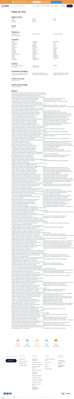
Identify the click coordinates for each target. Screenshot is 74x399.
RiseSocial (34, 45)
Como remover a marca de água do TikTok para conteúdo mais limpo (26, 177)
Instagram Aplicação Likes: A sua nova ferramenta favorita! (55, 238)
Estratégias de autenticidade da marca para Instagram (54, 156)
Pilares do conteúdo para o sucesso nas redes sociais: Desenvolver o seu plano (28, 220)
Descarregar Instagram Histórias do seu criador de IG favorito (24, 217)
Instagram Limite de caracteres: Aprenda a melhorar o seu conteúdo (26, 234)
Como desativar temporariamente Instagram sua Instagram (24, 148)
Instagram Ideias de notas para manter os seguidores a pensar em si (57, 170)
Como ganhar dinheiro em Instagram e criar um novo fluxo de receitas (26, 275)
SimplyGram (14, 44)
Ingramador (34, 41)
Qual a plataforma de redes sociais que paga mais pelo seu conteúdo (57, 144)
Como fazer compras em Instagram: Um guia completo (54, 105)
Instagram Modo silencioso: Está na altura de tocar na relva (55, 167)
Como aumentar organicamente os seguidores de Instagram (24, 120)
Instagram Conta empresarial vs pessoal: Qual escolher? (23, 157)
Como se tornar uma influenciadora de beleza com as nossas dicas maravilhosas (28, 92)
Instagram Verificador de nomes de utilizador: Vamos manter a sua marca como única (29, 163)
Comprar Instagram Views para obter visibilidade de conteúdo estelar (26, 294)
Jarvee (13, 48)
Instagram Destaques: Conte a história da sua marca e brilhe (55, 285)
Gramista (34, 44)
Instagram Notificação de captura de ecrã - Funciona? (54, 308)
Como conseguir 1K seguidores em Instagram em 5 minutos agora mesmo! (27, 236)
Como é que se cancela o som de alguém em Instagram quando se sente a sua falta (29, 207)
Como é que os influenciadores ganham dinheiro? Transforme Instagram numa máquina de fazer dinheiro (33, 268)
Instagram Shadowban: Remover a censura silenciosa (54, 283)
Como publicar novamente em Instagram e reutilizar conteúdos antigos (27, 267)
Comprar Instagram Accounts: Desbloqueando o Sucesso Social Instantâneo (27, 281)
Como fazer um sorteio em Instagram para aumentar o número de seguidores (28, 229)
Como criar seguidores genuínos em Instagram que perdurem (25, 117)
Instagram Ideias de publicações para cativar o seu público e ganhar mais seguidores (29, 253)
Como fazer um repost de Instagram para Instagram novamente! (56, 155)
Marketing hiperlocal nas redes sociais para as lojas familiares (55, 160)
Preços (13, 27)
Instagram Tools (22, 363)
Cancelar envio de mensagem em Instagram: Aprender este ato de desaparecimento (29, 159)
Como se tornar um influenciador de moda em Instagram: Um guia (25, 189)
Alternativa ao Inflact (36, 382)
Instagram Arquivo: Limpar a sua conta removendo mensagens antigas (26, 242)
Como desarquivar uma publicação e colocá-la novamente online (56, 200)
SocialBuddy (35, 58)
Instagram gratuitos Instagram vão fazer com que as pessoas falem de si (27, 178)
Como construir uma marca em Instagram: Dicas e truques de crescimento (27, 108)
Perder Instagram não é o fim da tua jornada (21, 328)
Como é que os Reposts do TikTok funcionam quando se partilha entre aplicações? (29, 103)
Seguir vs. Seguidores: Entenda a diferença (52, 110)
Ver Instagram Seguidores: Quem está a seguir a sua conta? (24, 228)
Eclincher (13, 58)
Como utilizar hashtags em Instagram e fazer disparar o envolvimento (57, 293)
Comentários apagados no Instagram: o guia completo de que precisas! (27, 102)
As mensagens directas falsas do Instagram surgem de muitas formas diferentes (28, 239)
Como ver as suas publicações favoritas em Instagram (23, 202)
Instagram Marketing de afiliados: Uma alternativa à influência (24, 282)
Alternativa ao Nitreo (36, 362)
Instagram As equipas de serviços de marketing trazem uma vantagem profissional (29, 250)
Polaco (54, 20)
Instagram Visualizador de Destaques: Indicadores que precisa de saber (26, 174)
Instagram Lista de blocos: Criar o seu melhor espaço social (24, 200)
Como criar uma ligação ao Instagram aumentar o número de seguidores (58, 145)
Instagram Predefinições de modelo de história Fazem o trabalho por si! (58, 272)
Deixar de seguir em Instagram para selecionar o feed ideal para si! (57, 256)
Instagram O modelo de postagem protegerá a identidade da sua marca (58, 245)
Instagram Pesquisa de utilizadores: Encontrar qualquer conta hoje (25, 113)
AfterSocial (14, 52)
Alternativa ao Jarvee (36, 377)
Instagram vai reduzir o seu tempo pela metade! (22, 297)
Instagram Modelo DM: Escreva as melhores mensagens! (23, 243)
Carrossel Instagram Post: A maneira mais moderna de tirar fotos (25, 308)
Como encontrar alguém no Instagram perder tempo (23, 211)
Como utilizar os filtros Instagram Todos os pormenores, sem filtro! (57, 242)
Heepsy (34, 56)
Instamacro (34, 52)
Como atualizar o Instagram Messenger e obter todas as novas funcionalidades (28, 326)
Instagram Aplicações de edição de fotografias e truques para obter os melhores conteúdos (31, 232)
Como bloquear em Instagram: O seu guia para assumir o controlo (25, 289)
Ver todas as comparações (35, 388)
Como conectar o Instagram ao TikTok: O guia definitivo (23, 116)
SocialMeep (14, 51)
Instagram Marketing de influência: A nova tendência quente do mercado (58, 282)
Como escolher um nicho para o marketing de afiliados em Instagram (57, 191)
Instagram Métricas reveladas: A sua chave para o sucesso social (25, 286)
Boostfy (54, 49)
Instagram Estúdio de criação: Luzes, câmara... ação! (54, 324)
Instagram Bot (22, 359)
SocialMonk (34, 42)
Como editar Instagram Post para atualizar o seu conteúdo (24, 260)
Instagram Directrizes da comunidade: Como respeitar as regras (25, 209)
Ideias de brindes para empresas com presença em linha (54, 112)
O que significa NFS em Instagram (50, 148)
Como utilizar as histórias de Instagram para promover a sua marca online (58, 211)
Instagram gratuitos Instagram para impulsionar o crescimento (56, 174)
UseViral (13, 55)
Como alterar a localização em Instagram (51, 146)
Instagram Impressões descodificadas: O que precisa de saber (56, 322)
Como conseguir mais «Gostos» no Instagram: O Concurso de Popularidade (27, 278)
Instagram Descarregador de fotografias (20, 73)
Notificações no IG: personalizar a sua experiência (22, 187)
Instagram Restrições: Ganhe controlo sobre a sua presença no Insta (57, 184)
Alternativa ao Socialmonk (35, 373)
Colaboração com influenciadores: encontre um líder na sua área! (25, 110)
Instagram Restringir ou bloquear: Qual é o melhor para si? (55, 198)
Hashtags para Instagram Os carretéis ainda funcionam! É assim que (26, 175)
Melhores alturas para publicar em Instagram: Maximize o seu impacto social (27, 274)
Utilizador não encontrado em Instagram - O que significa (24, 173)
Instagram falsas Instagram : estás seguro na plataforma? (23, 303)
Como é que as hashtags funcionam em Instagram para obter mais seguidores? (28, 137)
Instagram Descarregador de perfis (19, 74)
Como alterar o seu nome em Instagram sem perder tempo (24, 206)
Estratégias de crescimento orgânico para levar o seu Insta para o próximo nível (28, 261)
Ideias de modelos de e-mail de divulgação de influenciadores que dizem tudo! (28, 97)
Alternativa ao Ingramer (37, 364)
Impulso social (15, 42)
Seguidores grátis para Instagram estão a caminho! (22, 144)
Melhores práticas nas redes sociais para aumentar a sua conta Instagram (27, 105)
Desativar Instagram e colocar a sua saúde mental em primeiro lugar (26, 272)
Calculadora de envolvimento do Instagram (61, 362)
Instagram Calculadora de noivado (60, 74)
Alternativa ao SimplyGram (35, 360)
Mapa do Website (50, 397)
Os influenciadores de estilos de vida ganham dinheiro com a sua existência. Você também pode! (32, 182)
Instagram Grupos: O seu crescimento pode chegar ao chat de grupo (26, 112)
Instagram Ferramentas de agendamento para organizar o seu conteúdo (58, 270)
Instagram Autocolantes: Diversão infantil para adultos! (54, 318)
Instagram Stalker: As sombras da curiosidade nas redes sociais (25, 170)
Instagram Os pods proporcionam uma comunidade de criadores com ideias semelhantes (30, 312)
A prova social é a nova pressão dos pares (20, 256)
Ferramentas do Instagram (61, 366)
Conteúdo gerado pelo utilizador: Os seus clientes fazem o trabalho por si (58, 319)
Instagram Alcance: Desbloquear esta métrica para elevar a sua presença (27, 293)
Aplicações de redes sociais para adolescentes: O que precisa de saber (58, 178)
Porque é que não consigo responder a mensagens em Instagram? (57, 325)
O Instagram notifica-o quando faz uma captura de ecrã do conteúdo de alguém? (29, 315)
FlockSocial (55, 56)
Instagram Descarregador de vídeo (39, 73)
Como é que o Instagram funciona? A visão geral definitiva (55, 192)
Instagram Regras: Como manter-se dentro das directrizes (24, 101)
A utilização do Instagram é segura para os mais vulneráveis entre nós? (26, 128)
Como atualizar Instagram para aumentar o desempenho (23, 138)
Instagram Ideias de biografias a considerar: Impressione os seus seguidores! (28, 257)
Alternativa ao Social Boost (36, 385)
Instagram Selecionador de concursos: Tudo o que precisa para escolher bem (28, 225)
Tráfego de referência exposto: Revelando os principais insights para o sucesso (28, 292)
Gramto (13, 41)
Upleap (54, 51)
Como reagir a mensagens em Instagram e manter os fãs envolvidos (26, 304)
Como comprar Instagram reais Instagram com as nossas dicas (25, 301)
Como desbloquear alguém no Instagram (20, 141)
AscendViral (55, 55)
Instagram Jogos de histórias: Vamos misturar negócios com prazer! (26, 314)
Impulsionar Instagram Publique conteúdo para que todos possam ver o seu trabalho (29, 288)
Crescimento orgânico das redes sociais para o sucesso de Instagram (57, 199)
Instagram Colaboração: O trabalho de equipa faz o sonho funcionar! (26, 231)
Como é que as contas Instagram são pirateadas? (22, 195)
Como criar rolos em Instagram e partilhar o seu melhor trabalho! (56, 246)
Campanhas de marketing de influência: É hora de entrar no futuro (25, 115)
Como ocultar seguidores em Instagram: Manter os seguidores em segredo (27, 265)
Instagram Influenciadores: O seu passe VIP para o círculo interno (25, 290)
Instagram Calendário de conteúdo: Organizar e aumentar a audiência (26, 227)
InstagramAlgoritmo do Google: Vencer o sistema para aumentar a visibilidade (28, 310)
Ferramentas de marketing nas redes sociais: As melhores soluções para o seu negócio (30, 221)
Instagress (14, 49)
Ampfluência (56, 58)
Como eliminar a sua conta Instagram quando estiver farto (55, 314)
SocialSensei (14, 47)
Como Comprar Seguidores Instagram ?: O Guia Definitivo (55, 120)
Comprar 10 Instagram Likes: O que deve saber (52, 299)
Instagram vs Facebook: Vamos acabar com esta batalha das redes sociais (27, 325)
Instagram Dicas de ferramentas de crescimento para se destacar (56, 169)
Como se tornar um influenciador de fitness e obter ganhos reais (25, 185)
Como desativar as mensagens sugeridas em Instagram (23, 149)
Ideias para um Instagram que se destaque (20, 162)
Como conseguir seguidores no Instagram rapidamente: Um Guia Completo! (28, 109)
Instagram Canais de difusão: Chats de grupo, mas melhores (55, 175)
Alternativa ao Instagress (37, 379)
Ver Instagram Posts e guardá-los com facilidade (53, 227)
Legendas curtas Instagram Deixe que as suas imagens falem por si (56, 138)
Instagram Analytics (23, 365)
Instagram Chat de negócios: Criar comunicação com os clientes (25, 235)
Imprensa (55, 65)
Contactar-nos (35, 65)
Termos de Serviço (31, 397)
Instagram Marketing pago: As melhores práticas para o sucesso (56, 116)
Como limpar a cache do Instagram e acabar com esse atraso (55, 196)
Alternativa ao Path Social (36, 367)
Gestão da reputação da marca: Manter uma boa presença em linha (57, 113)
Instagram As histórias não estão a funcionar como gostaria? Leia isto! (26, 322)
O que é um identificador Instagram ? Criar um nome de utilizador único (58, 206)
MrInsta (13, 56)
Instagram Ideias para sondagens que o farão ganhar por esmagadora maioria (28, 139)
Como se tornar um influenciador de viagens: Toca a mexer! (24, 324)
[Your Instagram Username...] (19, 6)
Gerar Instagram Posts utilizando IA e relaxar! (52, 189)
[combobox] (3, 398)
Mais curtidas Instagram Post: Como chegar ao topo (22, 155)
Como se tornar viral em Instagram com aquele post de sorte (24, 213)
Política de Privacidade (16, 86)
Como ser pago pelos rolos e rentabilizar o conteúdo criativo (24, 246)
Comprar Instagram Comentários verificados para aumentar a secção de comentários (29, 126)
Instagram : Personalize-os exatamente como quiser (22, 247)
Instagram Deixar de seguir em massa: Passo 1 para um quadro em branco (27, 193)
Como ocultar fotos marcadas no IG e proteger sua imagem (24, 121)
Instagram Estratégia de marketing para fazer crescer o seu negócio (26, 180)
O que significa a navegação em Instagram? (52, 124)
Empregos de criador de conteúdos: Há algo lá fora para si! (24, 151)
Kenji (54, 44)
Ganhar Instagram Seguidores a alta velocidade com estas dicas (25, 279)
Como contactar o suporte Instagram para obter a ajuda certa (56, 203)
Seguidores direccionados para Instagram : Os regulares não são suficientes (27, 307)
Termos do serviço (15, 80)
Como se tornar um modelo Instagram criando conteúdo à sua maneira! (58, 171)
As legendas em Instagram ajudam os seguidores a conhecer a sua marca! (27, 270)
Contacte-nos (48, 362)
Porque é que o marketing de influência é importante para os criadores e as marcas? (29, 133)
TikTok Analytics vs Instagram (49, 135)
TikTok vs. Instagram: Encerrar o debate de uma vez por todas (24, 276)
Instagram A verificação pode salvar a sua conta (52, 294)
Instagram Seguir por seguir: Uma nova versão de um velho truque (25, 199)
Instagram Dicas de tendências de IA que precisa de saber (24, 203)
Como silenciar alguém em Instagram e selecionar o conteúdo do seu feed (27, 321)
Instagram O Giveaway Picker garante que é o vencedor (23, 160)
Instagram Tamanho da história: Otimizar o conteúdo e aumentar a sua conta (27, 214)
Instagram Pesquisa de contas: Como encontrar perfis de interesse (57, 185)
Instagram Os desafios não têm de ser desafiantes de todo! (24, 123)
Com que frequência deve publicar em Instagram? (22, 224)
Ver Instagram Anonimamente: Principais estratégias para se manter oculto (58, 247)
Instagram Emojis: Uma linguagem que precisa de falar (54, 234)
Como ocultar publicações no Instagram (51, 173)
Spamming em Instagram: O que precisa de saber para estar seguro (57, 134)
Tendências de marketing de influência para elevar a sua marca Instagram (58, 180)
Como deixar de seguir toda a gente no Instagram (22, 156)
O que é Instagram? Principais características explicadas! (23, 169)
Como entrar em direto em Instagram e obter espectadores (55, 131)
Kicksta (13, 45)
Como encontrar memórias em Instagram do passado (54, 98)
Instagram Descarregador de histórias (61, 73)
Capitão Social (35, 54)
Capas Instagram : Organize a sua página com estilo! (22, 283)
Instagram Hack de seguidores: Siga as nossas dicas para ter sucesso (57, 296)
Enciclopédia (14, 67)
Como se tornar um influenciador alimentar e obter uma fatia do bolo (26, 184)
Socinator (55, 52)
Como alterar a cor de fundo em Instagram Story (22, 216)
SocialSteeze (56, 41)
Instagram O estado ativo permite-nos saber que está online (24, 318)
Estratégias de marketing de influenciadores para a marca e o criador (57, 115)
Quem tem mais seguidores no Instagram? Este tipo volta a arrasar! (57, 151)
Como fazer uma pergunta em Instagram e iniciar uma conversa (56, 142)
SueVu (54, 45)
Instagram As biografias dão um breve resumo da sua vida (24, 264)
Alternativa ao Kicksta (36, 375)
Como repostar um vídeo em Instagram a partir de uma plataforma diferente (28, 218)
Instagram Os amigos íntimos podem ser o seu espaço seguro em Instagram (27, 252)
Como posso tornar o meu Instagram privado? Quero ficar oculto (25, 124)
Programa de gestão (16, 54)
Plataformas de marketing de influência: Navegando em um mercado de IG (58, 106)
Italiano (13, 20)
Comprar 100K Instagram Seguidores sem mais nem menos (24, 299)
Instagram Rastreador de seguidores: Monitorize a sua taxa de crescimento (27, 188)
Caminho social (35, 59)
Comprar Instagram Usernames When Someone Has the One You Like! (26, 95)
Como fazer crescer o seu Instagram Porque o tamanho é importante (26, 300)
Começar (69, 6)
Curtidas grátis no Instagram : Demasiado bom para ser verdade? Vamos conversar (29, 166)
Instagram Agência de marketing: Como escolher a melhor (55, 117)
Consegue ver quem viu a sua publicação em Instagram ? (54, 216)
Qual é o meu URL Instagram (17, 198)
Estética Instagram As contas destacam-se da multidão (54, 289)
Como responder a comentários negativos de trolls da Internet (25, 99)
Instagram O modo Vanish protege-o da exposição (53, 264)
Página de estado (36, 67)
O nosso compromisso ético (18, 65)
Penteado (55, 48)
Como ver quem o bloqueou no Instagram (51, 193)
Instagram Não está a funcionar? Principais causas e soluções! (24, 167)
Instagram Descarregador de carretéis (40, 74)
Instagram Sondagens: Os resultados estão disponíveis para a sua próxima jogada (29, 130)
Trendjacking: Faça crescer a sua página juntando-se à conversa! (56, 119)
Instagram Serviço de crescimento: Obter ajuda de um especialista (26, 254)
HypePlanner (35, 49)
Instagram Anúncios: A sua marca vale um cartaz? (53, 301)
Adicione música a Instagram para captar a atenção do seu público (26, 311)
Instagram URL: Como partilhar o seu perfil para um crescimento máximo (27, 238)
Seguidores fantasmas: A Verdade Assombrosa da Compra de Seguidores (58, 303)
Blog (46, 364)
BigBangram (35, 47)
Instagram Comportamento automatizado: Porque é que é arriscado (26, 317)
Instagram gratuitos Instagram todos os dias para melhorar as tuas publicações (28, 127)
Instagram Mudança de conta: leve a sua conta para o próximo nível (26, 263)
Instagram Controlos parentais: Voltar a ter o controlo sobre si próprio (26, 131)
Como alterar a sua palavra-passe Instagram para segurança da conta (26, 196)
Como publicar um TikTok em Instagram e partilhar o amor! (24, 181)
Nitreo (54, 42)
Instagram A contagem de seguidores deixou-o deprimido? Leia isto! (26, 296)
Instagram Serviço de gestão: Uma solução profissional (23, 106)
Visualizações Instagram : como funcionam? (52, 99)
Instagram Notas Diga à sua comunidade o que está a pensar (55, 317)
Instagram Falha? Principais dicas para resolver (52, 263)
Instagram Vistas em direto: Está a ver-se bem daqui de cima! (24, 145)
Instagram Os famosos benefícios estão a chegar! (53, 271)
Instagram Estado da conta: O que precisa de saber (22, 271)
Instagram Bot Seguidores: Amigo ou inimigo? (52, 300)
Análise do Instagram (16, 35)
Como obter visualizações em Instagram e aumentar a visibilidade (56, 181)
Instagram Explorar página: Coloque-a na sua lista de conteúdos (25, 98)
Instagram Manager (23, 361)
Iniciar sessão (63, 6)
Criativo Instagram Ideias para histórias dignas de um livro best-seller (57, 304)
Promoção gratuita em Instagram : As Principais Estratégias (55, 101)
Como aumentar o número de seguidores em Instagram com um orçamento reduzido (30, 210)
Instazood (55, 47)
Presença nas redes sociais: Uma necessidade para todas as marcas (26, 135)
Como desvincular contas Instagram (50, 153)
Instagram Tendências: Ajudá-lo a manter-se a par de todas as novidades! (27, 119)
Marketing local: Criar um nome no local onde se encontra (55, 121)
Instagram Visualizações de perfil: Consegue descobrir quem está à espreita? (28, 152)
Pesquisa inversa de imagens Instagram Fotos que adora (23, 192)
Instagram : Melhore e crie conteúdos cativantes (53, 290)
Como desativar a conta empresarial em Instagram (53, 217)
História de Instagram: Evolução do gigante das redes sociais (24, 164)
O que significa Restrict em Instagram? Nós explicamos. (54, 328)
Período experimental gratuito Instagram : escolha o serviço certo (57, 195)
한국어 (33, 20)
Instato (33, 48)
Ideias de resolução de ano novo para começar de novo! (23, 306)
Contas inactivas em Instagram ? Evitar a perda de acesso (55, 177)
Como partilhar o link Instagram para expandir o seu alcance (24, 171)
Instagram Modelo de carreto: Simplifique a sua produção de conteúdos (27, 245)
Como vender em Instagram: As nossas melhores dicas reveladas (56, 275)
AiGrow (34, 55)
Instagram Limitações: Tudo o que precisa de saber (53, 149)
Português (14, 21)
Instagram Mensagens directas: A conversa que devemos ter (55, 254)
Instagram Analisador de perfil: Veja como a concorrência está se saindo (58, 141)
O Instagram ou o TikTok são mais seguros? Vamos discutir (24, 146)
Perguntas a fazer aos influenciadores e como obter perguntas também (26, 134)
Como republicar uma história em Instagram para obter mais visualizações (58, 235)
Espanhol (34, 21)
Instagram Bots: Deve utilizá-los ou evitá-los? (21, 249)
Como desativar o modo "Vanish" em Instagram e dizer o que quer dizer (27, 153)
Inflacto (54, 54)
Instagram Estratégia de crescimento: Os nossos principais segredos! (57, 297)
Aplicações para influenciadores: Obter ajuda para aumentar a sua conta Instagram (29, 94)
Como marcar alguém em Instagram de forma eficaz (54, 202)
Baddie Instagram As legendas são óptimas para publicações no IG (57, 123)
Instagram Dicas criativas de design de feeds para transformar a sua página (27, 191)
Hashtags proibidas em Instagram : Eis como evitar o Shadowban (25, 319)
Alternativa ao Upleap (36, 370)
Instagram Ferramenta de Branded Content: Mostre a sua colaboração (57, 243)
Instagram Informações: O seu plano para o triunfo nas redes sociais (26, 285)
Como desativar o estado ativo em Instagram (21, 142)
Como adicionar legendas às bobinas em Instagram (53, 128)
